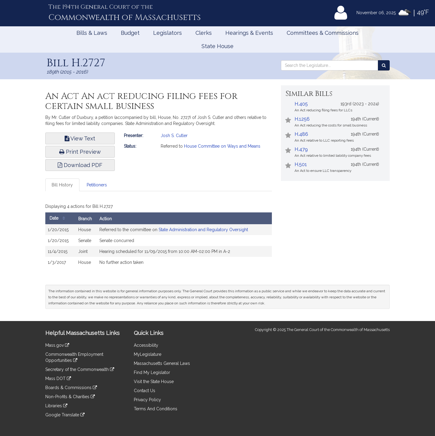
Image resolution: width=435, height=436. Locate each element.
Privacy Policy (147, 399)
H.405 (301, 104)
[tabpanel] (158, 236)
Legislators (167, 33)
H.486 (301, 134)
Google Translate (65, 414)
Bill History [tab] (62, 184)
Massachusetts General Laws (162, 363)
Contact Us (144, 390)
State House (217, 46)
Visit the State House (154, 381)
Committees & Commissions (323, 33)
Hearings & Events (249, 33)
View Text (80, 138)
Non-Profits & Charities (70, 396)
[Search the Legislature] (384, 65)
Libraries (56, 405)
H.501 (301, 164)
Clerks (203, 33)
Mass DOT (58, 378)
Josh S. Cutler (174, 135)
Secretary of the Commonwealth (79, 369)
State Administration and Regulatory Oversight (203, 229)
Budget (130, 33)
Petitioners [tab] (97, 184)
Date (59, 218)
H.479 (301, 149)
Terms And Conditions (155, 408)
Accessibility (146, 345)
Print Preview (80, 152)
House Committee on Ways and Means (222, 146)
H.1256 (302, 119)
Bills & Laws (91, 33)
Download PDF (80, 165)
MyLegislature (147, 354)
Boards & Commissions (71, 387)
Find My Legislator (152, 372)
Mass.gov (57, 345)
